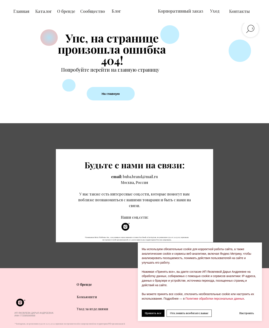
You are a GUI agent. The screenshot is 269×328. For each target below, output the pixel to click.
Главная (21, 11)
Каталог (43, 11)
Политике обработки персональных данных (214, 298)
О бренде (66, 11)
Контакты (239, 11)
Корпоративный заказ (180, 11)
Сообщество (92, 11)
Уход (215, 11)
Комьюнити (87, 297)
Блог (116, 11)
